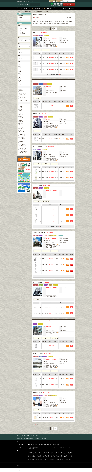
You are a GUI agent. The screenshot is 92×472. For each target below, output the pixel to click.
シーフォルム (30, 457)
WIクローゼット (22, 131)
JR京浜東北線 (48, 44)
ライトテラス (71, 459)
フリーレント (22, 35)
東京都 (47, 42)
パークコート (71, 455)
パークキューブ (52, 452)
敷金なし (21, 30)
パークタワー (34, 456)
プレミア (29, 453)
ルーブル (29, 455)
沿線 (36, 8)
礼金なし (21, 32)
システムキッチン (22, 147)
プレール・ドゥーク (43, 455)
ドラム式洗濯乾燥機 (23, 151)
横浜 (58, 23)
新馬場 (43, 21)
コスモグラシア (62, 452)
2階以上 (20, 113)
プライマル (70, 460)
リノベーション (22, 140)
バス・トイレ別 (22, 135)
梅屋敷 (67, 21)
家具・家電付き (22, 141)
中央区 (46, 442)
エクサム (62, 457)
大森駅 (53, 44)
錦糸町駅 (32, 444)
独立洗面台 (21, 120)
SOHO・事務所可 (22, 93)
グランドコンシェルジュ (59, 456)
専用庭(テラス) (22, 133)
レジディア (59, 450)
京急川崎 (40, 23)
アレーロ (58, 457)
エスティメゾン (70, 452)
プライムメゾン (45, 459)
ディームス (55, 457)
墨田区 (43, 442)
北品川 (40, 21)
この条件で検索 (24, 159)
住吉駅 (36, 444)
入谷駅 (58, 444)
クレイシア (52, 455)
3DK (20, 74)
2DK (20, 70)
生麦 (47, 23)
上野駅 (48, 444)
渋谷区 (49, 442)
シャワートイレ (22, 142)
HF (48, 450)
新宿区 (32, 442)
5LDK (20, 84)
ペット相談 (37, 49)
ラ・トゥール (36, 450)
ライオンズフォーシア (64, 460)
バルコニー (21, 123)
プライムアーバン (56, 453)
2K (19, 69)
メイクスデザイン (47, 456)
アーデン (51, 453)
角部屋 (20, 106)
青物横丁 (46, 21)
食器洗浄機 (21, 126)
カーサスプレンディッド (48, 457)
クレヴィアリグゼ (34, 453)
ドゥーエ (46, 450)
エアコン (21, 116)
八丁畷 (44, 23)
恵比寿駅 (54, 444)
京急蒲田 (70, 21)
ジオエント (44, 460)
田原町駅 (45, 444)
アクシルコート (51, 459)
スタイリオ (42, 457)
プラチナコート (46, 452)
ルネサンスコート (39, 460)
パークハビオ (41, 452)
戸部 (60, 23)
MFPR (66, 452)
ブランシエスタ (49, 460)
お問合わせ (69, 4)
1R (19, 63)
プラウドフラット (31, 452)
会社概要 (29, 464)
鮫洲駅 (51, 247)
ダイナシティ (66, 455)
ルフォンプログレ (62, 453)
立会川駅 (51, 46)
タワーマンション (54, 163)
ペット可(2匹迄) (22, 144)
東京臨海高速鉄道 (49, 245)
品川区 (50, 42)
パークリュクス (67, 457)
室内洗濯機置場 (22, 137)
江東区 (29, 442)
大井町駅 (53, 244)
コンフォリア (55, 450)
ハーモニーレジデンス (40, 456)
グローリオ (53, 456)
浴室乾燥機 (21, 121)
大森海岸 (56, 21)
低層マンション (22, 94)
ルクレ (34, 460)
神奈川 (55, 23)
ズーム (63, 450)
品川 (37, 21)
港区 (40, 442)
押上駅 (39, 444)
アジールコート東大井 (41, 185)
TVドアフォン (21, 127)
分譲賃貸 (37, 98)
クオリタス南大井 (40, 113)
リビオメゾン (30, 460)
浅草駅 (42, 444)
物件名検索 (19, 465)
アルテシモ (61, 459)
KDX (71, 450)
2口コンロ (21, 117)
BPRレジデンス (40, 453)
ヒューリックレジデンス (38, 459)
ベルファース (67, 450)
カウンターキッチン (23, 152)
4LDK (20, 80)
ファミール (56, 455)
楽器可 (46, 338)
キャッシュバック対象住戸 (24, 154)
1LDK (20, 67)
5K (19, 81)
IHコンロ (21, 114)
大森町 (63, 21)
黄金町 (67, 23)
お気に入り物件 (24, 464)
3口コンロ (21, 119)
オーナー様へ (34, 464)
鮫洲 (50, 21)
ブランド (48, 8)
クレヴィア (65, 456)
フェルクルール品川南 (41, 81)
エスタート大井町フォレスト (43, 232)
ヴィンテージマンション (23, 100)
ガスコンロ (21, 124)
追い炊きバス (21, 128)
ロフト (20, 105)
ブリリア (29, 456)
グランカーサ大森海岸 (41, 392)
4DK (20, 78)
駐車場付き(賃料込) (23, 149)
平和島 (60, 21)
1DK (20, 66)
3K (19, 73)
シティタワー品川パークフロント (44, 146)
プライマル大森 (40, 32)
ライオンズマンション (35, 455)
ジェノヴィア (61, 455)
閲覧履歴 (19, 464)
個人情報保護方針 (41, 464)
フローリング (21, 130)
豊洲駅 (51, 444)
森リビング (36, 452)
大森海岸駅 (52, 45)
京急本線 (47, 45)
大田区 (54, 442)
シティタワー (70, 456)
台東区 (35, 442)
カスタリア (57, 452)
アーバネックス (46, 453)
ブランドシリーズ (22, 97)
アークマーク (66, 459)
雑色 (33, 23)
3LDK (20, 76)
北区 (51, 442)
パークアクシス (30, 450)
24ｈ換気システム (22, 145)
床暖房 (20, 112)
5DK (20, 83)
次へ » (55, 28)
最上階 (20, 107)
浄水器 (20, 110)
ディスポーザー (22, 134)
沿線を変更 (21, 20)
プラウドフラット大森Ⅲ (42, 353)
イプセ (51, 450)
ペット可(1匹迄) (22, 138)
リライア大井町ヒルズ (41, 321)
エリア (23, 8)
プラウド (48, 455)
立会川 (53, 21)
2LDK (20, 71)
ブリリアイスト (41, 450)
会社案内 (71, 8)
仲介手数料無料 (22, 33)
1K (19, 64)
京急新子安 (51, 23)
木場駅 (29, 444)
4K (19, 77)
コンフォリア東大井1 (41, 282)
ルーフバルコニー (22, 148)
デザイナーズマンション (45, 49)
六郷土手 (36, 23)
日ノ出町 (63, 23)
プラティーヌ (57, 459)
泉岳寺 (34, 21)
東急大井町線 (48, 333)
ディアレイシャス (31, 459)
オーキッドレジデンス (56, 460)
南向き (20, 109)
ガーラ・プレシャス (36, 457)
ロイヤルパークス (69, 453)
